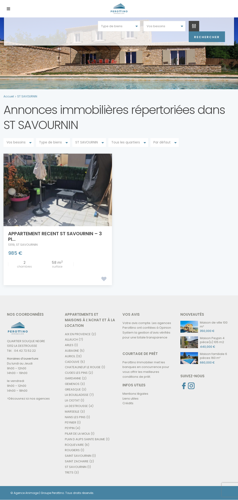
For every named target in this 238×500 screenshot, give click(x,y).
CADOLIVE (72, 362)
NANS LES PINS (75, 417)
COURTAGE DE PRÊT (140, 353)
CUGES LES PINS (76, 373)
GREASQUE (73, 389)
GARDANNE (73, 378)
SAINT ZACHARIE (77, 461)
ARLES (69, 345)
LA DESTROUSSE (76, 406)
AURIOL (70, 356)
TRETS (69, 472)
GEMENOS (72, 384)
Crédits (127, 403)
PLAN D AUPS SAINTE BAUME (85, 439)
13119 (11, 244)
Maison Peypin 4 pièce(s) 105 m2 (212, 340)
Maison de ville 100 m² (214, 324)
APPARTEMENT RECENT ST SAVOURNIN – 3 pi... (55, 236)
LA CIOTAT (72, 400)
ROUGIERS (72, 450)
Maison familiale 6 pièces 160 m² (213, 356)
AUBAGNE (72, 350)
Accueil (8, 96)
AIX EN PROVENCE (78, 334)
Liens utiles (130, 398)
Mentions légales (135, 393)
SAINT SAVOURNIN (78, 456)
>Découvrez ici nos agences (28, 398)
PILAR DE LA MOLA (77, 433)
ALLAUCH (71, 339)
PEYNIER (70, 422)
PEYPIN (70, 428)
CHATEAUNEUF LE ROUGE (83, 367)
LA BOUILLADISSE (77, 395)
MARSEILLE (72, 411)
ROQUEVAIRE (74, 445)
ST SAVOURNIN (27, 244)
